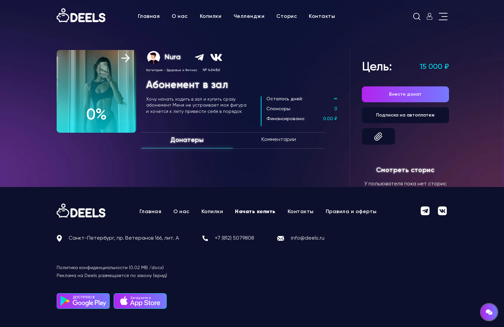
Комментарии (278, 139)
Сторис (286, 16)
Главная (149, 16)
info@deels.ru (307, 238)
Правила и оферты (351, 211)
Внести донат (405, 94)
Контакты (322, 16)
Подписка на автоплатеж (405, 115)
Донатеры (186, 140)
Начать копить (255, 211)
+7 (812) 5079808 (234, 238)
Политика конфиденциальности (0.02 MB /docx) (110, 267)
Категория (154, 70)
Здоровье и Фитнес (181, 70)
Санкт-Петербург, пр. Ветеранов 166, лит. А (124, 238)
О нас (180, 16)
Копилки (211, 16)
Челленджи (249, 16)
